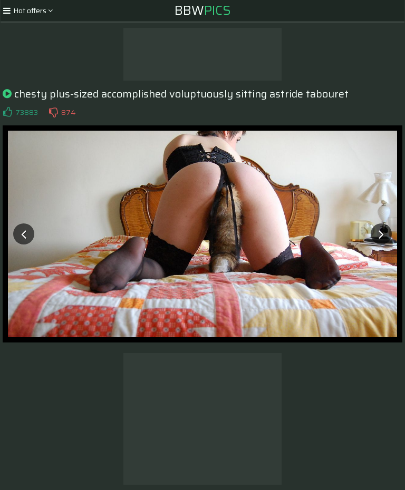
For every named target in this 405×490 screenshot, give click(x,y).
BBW (203, 11)
